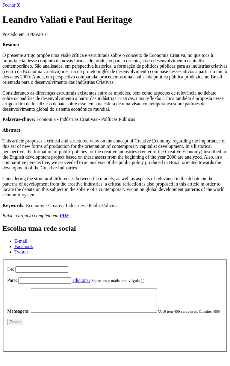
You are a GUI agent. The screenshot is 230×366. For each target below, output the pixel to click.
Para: (12, 280)
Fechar (11, 4)
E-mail (21, 241)
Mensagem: (18, 315)
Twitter (21, 251)
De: (10, 269)
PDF (64, 215)
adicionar (81, 280)
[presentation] (52, 346)
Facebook (23, 246)
